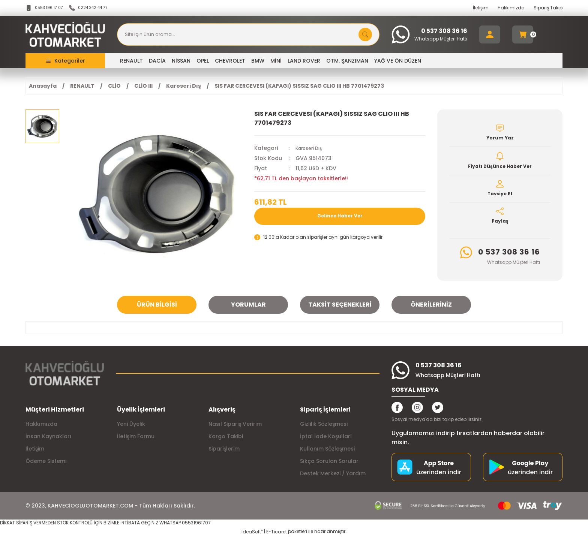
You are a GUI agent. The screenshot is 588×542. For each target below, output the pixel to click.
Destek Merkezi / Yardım (333, 478)
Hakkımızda (511, 7)
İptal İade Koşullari (325, 441)
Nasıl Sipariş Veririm (235, 429)
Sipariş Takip (548, 7)
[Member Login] (489, 34)
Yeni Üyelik (131, 429)
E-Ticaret (276, 536)
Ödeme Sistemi (46, 466)
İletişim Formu (135, 441)
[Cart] (522, 34)
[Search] (248, 34)
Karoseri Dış (312, 148)
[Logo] (65, 34)
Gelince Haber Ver (340, 216)
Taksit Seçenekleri (340, 309)
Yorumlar (248, 309)
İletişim (481, 7)
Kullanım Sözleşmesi (327, 453)
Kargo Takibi (225, 441)
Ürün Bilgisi (157, 309)
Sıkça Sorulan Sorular (329, 466)
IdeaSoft (252, 536)
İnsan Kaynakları (48, 441)
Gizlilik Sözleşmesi (324, 429)
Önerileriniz (431, 309)
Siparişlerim (224, 453)
